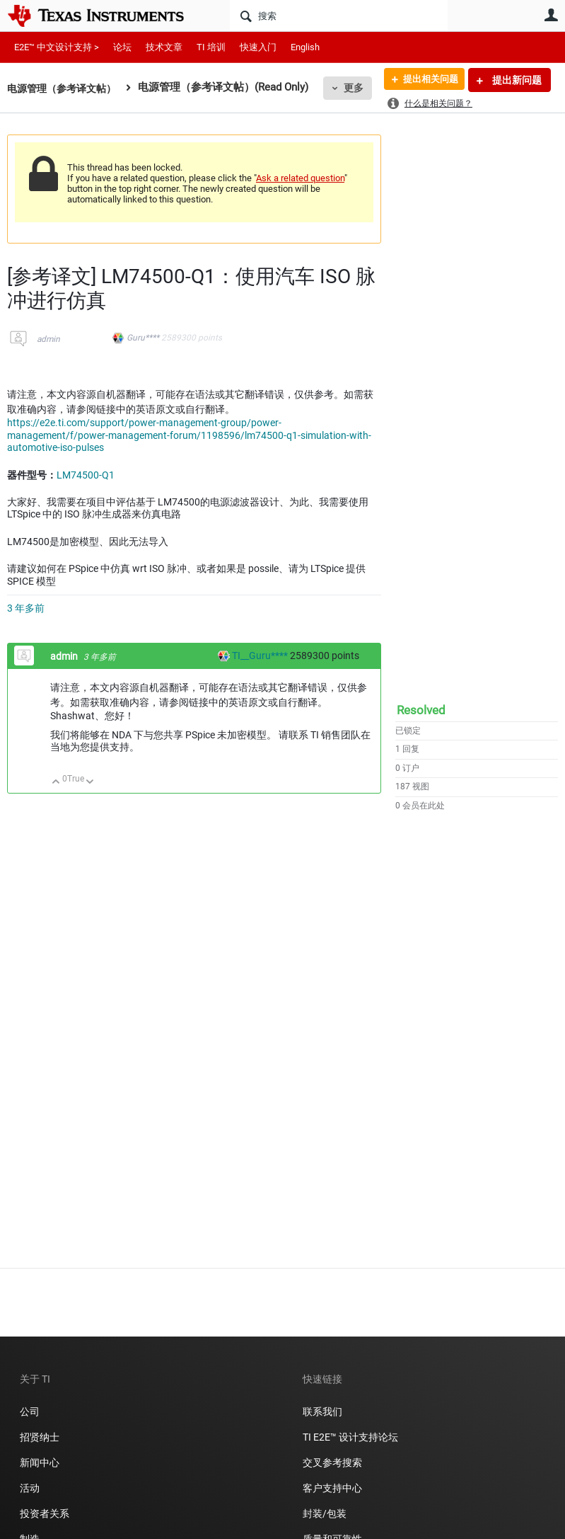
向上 (56, 783)
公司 (30, 1411)
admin (48, 339)
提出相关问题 (425, 80)
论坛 (122, 47)
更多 (361, 87)
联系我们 (322, 1411)
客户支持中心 (332, 1488)
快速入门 (258, 47)
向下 (90, 783)
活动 (30, 1488)
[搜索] (339, 15)
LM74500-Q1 (86, 475)
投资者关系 (44, 1513)
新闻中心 (39, 1462)
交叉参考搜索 (332, 1462)
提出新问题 (516, 80)
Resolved (421, 710)
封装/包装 (324, 1513)
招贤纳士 (39, 1437)
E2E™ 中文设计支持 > (56, 47)
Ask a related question (300, 178)
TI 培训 (211, 47)
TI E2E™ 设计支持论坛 (350, 1437)
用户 (551, 15)
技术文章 (164, 47)
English (305, 47)
